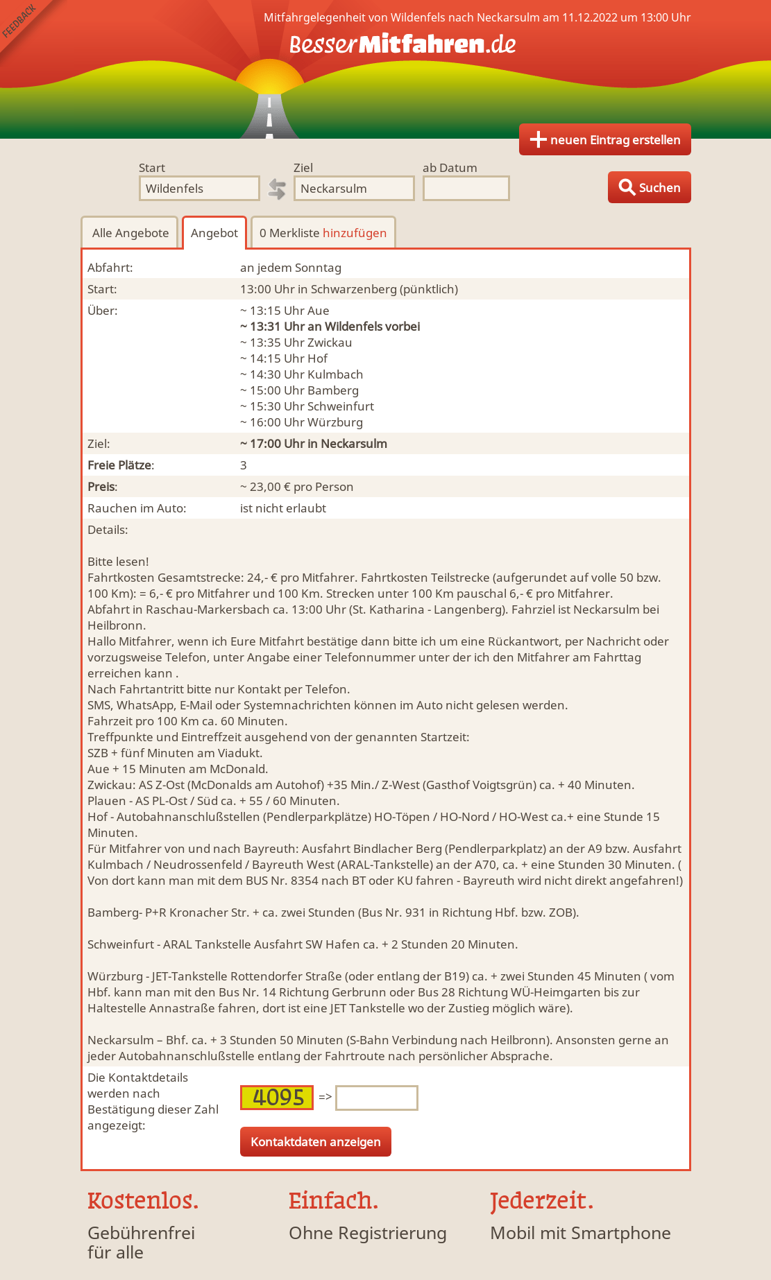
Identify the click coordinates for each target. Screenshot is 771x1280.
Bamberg (333, 390)
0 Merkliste (323, 233)
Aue (318, 310)
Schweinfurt (340, 406)
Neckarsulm (354, 443)
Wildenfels (353, 326)
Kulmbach (335, 374)
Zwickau (330, 342)
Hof (317, 358)
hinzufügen (355, 233)
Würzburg (335, 422)
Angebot (214, 233)
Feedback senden (33, 33)
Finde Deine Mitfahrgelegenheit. (386, 69)
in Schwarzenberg (347, 289)
